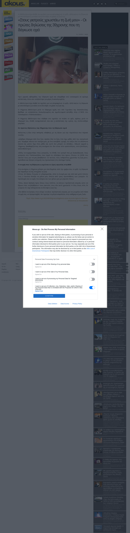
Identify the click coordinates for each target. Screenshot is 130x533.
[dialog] (65, 266)
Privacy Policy (77, 304)
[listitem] (65, 259)
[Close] (103, 229)
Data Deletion (52, 304)
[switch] (92, 264)
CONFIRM (49, 296)
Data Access (65, 304)
